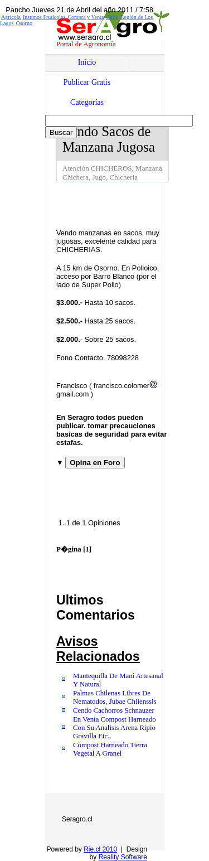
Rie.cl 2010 (100, 849)
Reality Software (123, 857)
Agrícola (11, 17)
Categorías (87, 102)
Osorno (24, 23)
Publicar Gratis (87, 82)
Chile (112, 17)
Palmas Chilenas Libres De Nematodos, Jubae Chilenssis (115, 697)
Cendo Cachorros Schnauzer (113, 710)
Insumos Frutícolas (44, 17)
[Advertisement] (132, 204)
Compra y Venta (85, 17)
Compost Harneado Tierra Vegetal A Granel (110, 749)
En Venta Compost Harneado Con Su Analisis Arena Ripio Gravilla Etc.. (114, 727)
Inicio (87, 62)
